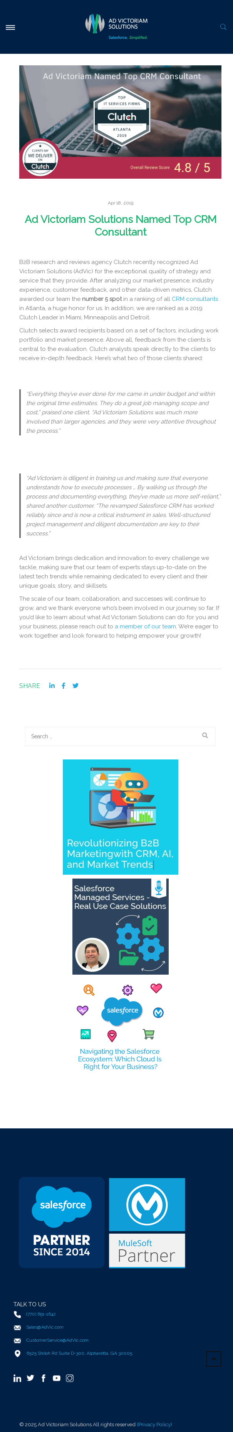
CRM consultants (195, 299)
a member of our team (145, 626)
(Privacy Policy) (154, 1424)
